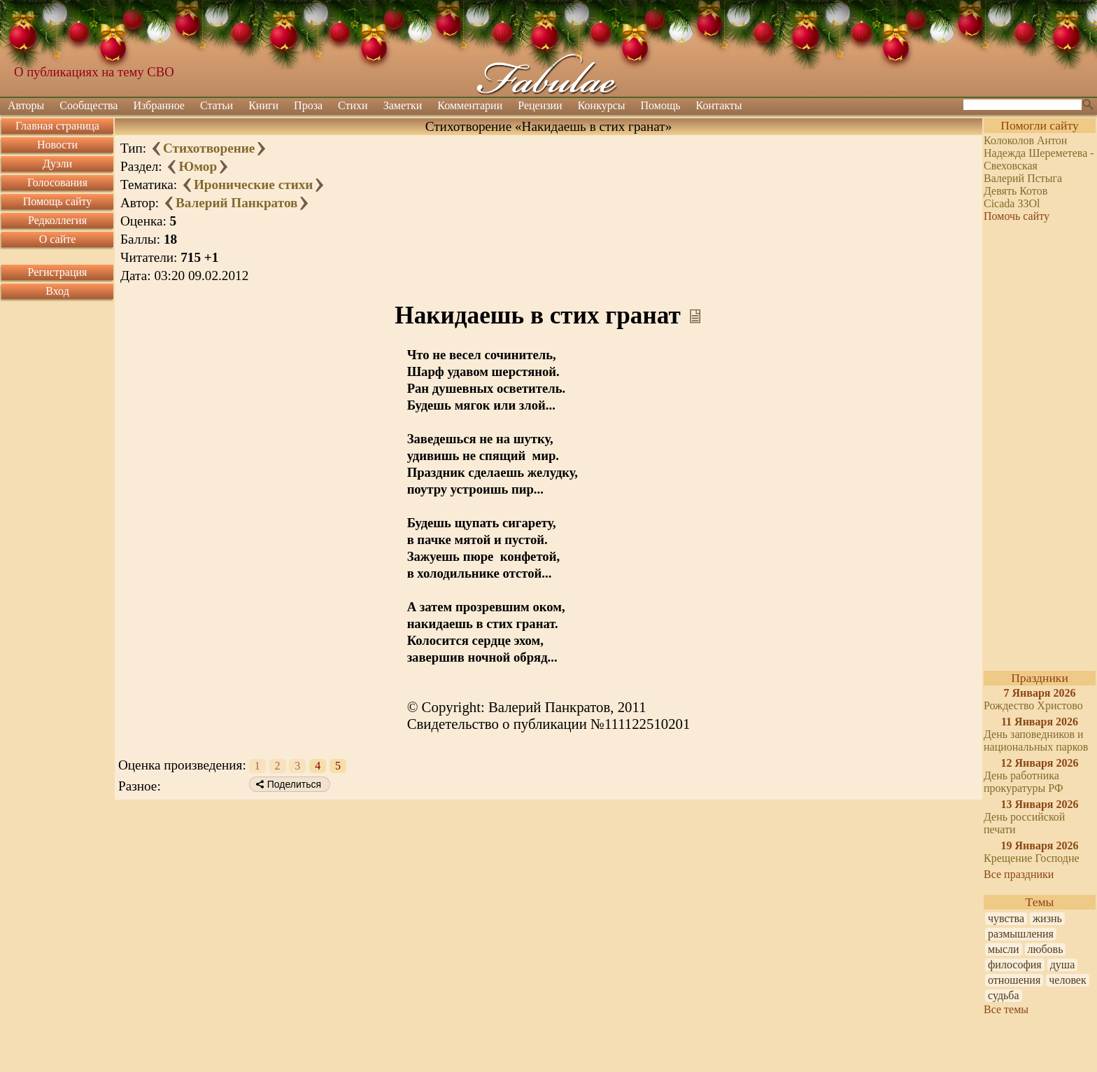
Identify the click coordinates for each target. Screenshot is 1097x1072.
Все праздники (1019, 874)
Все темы (1006, 1009)
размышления (1021, 934)
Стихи (353, 105)
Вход (57, 291)
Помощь (661, 105)
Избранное (159, 105)
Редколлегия (57, 220)
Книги (263, 105)
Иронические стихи (253, 184)
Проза (308, 105)
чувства (1006, 918)
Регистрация (57, 272)
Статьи (216, 105)
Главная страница (57, 126)
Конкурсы (601, 105)
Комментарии (469, 105)
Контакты (719, 105)
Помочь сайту (1016, 216)
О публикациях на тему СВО (94, 71)
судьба (1003, 995)
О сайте (57, 239)
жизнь (1047, 918)
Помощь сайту (57, 201)
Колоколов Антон (1025, 140)
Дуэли (57, 163)
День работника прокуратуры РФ (1023, 782)
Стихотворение (209, 148)
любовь (1045, 949)
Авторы (26, 105)
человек (1067, 980)
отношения (1014, 980)
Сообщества (88, 105)
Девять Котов (1015, 191)
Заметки (403, 105)
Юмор (197, 166)
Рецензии (540, 105)
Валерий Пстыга (1023, 178)
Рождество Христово (1033, 705)
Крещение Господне (1032, 858)
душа (1062, 964)
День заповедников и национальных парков (1036, 740)
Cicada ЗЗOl (1012, 203)
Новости (57, 145)
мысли (1003, 949)
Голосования (57, 182)
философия (1015, 964)
